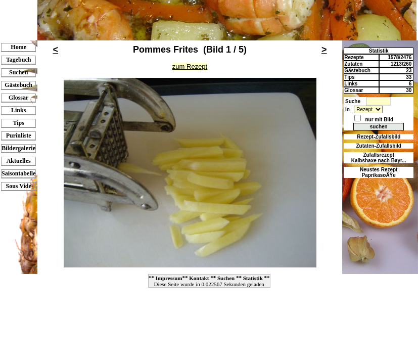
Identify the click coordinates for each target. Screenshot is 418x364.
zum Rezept (189, 66)
